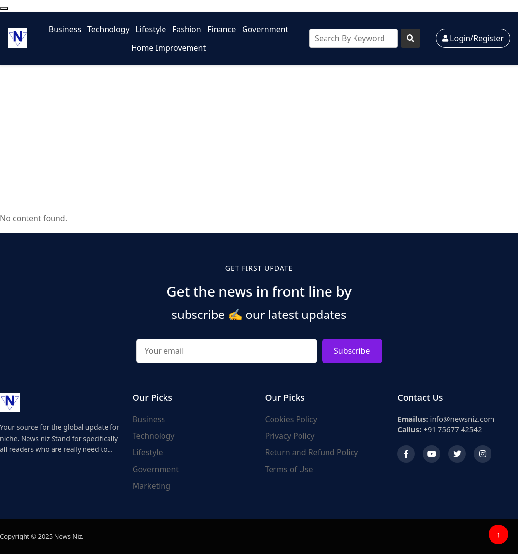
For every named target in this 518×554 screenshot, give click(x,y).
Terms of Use (289, 469)
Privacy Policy (290, 435)
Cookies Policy (291, 419)
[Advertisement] (259, 139)
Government (265, 29)
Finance (221, 29)
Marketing (151, 485)
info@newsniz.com (445, 418)
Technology (108, 29)
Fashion (186, 29)
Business (65, 29)
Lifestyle (151, 29)
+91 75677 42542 (439, 429)
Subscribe (352, 350)
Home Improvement (168, 47)
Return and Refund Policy (311, 452)
